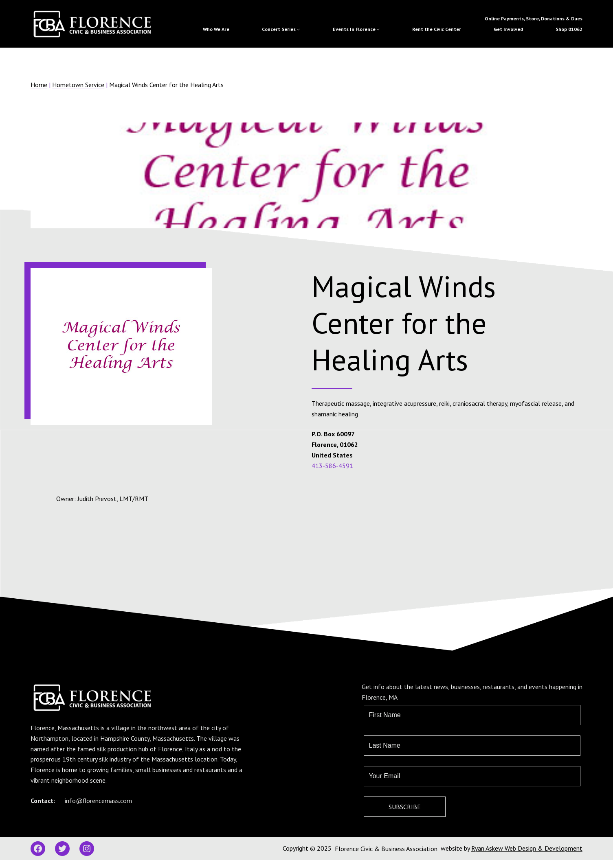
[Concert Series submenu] (298, 29)
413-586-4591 (332, 466)
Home (39, 85)
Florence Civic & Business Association (386, 849)
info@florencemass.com (98, 801)
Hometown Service (78, 85)
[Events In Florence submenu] (378, 29)
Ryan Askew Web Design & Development (526, 848)
